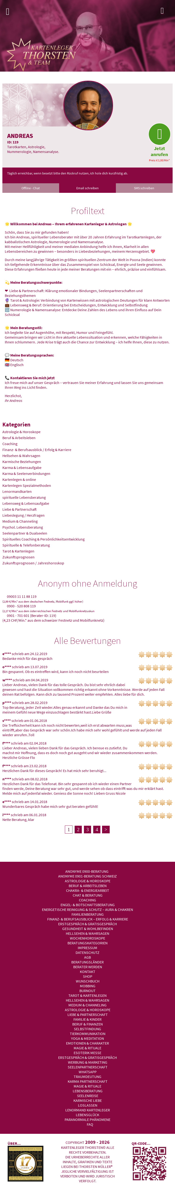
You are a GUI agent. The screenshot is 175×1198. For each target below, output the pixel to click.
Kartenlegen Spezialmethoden (26, 485)
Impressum (87, 947)
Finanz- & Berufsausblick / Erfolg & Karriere (36, 449)
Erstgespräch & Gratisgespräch (87, 923)
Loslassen (87, 1105)
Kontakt (87, 971)
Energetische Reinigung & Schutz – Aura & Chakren (87, 909)
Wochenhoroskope (87, 938)
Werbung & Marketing (87, 1062)
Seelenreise (87, 1095)
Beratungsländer (87, 962)
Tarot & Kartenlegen (18, 551)
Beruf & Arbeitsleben (19, 437)
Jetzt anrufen (159, 140)
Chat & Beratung (88, 895)
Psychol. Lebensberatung (22, 527)
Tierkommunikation (87, 1033)
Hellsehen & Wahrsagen (21, 455)
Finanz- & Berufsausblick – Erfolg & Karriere (87, 919)
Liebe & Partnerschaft (19, 509)
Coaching (9, 443)
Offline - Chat (30, 188)
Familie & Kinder (87, 1019)
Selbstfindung (87, 1028)
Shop (87, 976)
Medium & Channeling (20, 521)
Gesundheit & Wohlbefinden (87, 928)
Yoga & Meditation (87, 1038)
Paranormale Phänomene (87, 1119)
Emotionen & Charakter (87, 1043)
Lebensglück (87, 1114)
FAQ (90, 1124)
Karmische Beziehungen (21, 461)
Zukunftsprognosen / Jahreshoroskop (33, 563)
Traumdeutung (87, 1076)
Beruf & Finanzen (87, 1024)
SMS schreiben (144, 188)
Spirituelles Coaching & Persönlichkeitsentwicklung (43, 539)
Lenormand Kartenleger (87, 1110)
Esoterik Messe (87, 1052)
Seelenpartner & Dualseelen (24, 533)
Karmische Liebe (87, 1100)
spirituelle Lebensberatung (24, 497)
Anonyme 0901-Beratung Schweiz (87, 876)
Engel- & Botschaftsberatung (88, 904)
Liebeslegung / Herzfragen (23, 515)
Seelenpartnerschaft (88, 1067)
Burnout (87, 990)
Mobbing (87, 985)
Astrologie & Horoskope (21, 431)
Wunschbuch (87, 981)
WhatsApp (88, 1071)
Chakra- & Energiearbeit (87, 890)
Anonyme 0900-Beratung (86, 871)
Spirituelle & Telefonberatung (26, 545)
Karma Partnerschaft (88, 1081)
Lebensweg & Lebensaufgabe (25, 503)
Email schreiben (87, 188)
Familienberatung (88, 914)
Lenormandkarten (17, 491)
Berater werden (87, 966)
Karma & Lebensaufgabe (21, 467)
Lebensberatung (88, 1090)
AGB (87, 957)
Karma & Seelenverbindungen (26, 473)
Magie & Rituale (87, 1048)
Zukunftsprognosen (18, 557)
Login (167, 12)
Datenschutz (87, 952)
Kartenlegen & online (19, 479)
